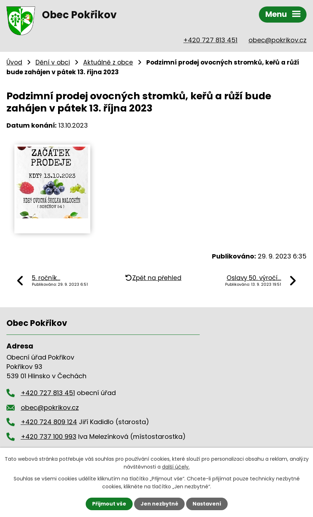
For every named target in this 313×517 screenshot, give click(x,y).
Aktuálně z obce (108, 62)
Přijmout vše (109, 503)
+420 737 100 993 (48, 436)
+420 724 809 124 (49, 421)
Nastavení (207, 503)
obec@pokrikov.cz (277, 39)
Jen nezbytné (159, 503)
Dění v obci (52, 62)
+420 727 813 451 (210, 39)
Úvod (14, 62)
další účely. (176, 466)
